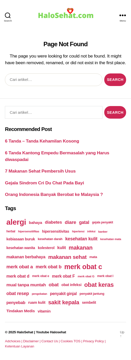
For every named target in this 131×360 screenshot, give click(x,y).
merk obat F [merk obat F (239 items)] (63, 276)
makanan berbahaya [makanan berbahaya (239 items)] (26, 256)
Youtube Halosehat (51, 332)
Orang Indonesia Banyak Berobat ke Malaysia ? (54, 194)
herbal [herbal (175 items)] (10, 231)
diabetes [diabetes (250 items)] (53, 222)
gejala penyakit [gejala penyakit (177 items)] (102, 222)
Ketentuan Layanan (19, 346)
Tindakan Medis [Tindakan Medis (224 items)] (20, 311)
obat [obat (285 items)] (54, 284)
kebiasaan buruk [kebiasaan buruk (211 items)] (20, 239)
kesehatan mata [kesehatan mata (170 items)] (110, 239)
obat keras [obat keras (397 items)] (99, 284)
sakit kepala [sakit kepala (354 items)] (63, 302)
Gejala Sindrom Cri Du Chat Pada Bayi (44, 182)
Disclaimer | (32, 341)
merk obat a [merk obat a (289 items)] (19, 266)
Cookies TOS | (71, 341)
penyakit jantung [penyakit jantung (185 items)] (92, 294)
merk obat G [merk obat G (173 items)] (86, 276)
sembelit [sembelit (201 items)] (89, 302)
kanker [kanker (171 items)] (103, 231)
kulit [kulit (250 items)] (61, 247)
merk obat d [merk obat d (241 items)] (17, 276)
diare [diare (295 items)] (70, 222)
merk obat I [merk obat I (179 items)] (105, 276)
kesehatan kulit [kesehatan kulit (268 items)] (81, 238)
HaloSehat (25, 332)
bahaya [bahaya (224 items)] (35, 222)
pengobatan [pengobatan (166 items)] (39, 293)
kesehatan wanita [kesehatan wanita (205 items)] (20, 248)
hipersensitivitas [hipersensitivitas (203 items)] (55, 231)
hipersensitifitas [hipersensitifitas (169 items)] (28, 231)
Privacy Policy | (94, 341)
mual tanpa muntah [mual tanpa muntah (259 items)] (26, 284)
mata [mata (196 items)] (93, 257)
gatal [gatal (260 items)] (84, 222)
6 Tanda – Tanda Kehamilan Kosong (42, 141)
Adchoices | (14, 341)
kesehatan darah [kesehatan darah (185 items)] (50, 239)
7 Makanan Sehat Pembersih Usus (40, 171)
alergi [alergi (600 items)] (16, 222)
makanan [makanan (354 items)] (81, 247)
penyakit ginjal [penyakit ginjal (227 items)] (63, 293)
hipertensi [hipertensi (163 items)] (78, 231)
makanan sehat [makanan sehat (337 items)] (67, 257)
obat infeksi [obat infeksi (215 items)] (72, 285)
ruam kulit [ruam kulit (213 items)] (36, 302)
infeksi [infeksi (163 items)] (91, 231)
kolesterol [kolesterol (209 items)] (46, 248)
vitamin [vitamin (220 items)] (44, 311)
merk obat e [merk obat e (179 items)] (40, 276)
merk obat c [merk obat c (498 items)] (83, 267)
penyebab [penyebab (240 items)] (15, 302)
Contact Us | (51, 341)
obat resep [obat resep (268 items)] (17, 293)
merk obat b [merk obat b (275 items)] (49, 266)
